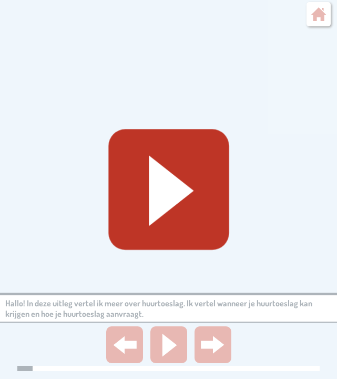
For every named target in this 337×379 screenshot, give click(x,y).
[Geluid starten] (169, 189)
